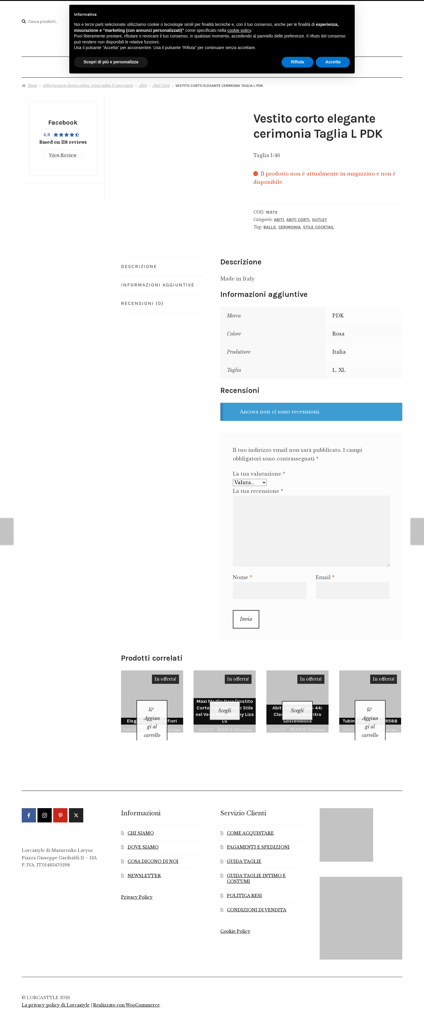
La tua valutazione (259, 471)
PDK (338, 313)
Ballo (269, 224)
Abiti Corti (161, 83)
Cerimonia (289, 224)
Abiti (143, 83)
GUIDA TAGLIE (244, 851)
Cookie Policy (235, 921)
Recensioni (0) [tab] (142, 301)
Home (32, 83)
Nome (242, 575)
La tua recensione (258, 489)
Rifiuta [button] (297, 61)
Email (325, 575)
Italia (339, 349)
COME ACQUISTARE (250, 823)
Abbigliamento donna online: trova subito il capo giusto (88, 83)
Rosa (338, 331)
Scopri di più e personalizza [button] (111, 61)
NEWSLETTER (144, 866)
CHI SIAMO (141, 823)
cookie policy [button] (239, 30)
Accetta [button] (332, 61)
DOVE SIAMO (143, 837)
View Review (63, 151)
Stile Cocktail (318, 224)
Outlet (319, 217)
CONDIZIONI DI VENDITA (256, 900)
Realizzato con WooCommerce (126, 995)
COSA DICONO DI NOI (153, 851)
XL (342, 368)
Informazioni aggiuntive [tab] (157, 282)
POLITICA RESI (244, 885)
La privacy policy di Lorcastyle (55, 995)
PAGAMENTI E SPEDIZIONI (258, 837)
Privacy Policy (137, 887)
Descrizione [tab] (139, 264)
